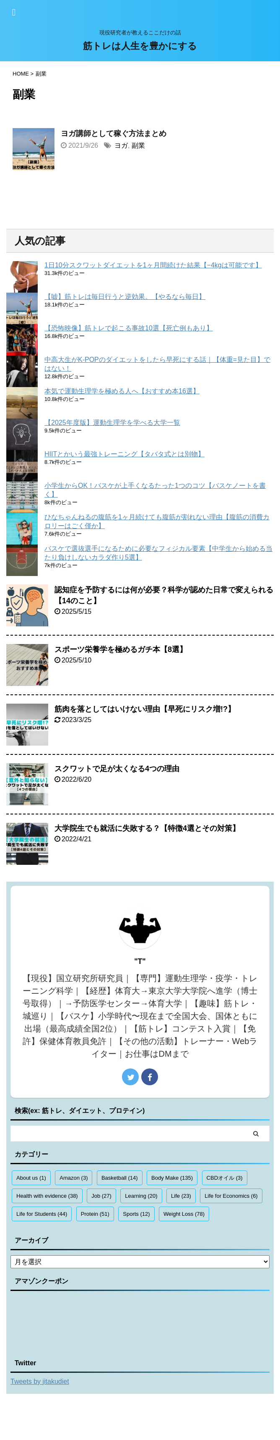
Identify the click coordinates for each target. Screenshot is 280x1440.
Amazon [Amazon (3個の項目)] (74, 1178)
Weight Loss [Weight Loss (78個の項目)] (184, 1214)
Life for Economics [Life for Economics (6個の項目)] (231, 1196)
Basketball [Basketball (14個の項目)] (119, 1178)
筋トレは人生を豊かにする (140, 46)
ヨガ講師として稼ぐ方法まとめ (113, 133)
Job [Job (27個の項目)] (101, 1196)
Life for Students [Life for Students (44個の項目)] (41, 1214)
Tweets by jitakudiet (39, 1381)
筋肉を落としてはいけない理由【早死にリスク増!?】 (144, 709)
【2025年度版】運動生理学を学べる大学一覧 (112, 422)
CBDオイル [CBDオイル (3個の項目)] (225, 1178)
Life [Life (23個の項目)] (181, 1196)
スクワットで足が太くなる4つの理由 (116, 769)
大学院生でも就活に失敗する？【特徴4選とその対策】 (147, 828)
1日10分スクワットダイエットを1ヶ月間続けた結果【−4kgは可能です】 (153, 265)
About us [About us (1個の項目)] (31, 1178)
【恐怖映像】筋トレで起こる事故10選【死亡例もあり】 (128, 328)
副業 (138, 145)
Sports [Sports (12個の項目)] (136, 1214)
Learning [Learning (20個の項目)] (141, 1196)
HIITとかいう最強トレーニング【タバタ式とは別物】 (124, 454)
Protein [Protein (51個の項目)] (95, 1214)
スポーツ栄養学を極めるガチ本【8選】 (120, 649)
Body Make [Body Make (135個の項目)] (172, 1178)
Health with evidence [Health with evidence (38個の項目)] (47, 1196)
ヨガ (121, 145)
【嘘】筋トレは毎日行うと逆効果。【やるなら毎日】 (124, 296)
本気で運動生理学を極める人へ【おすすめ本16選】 (122, 391)
